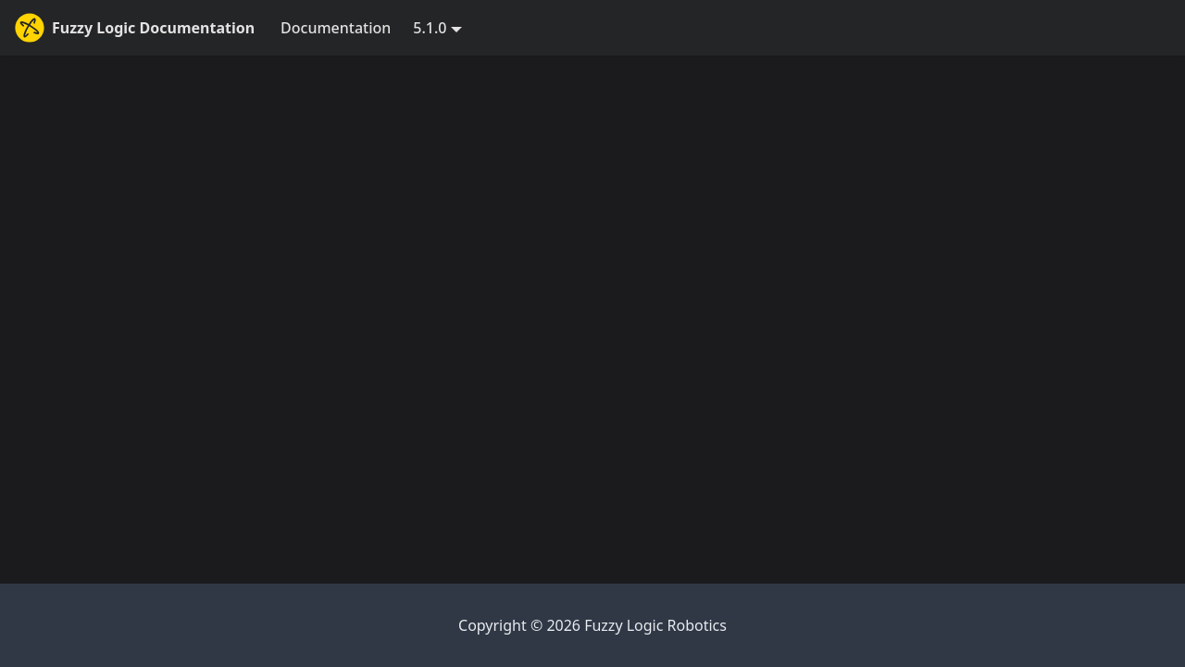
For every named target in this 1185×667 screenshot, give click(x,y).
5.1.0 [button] (429, 28)
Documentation (336, 28)
